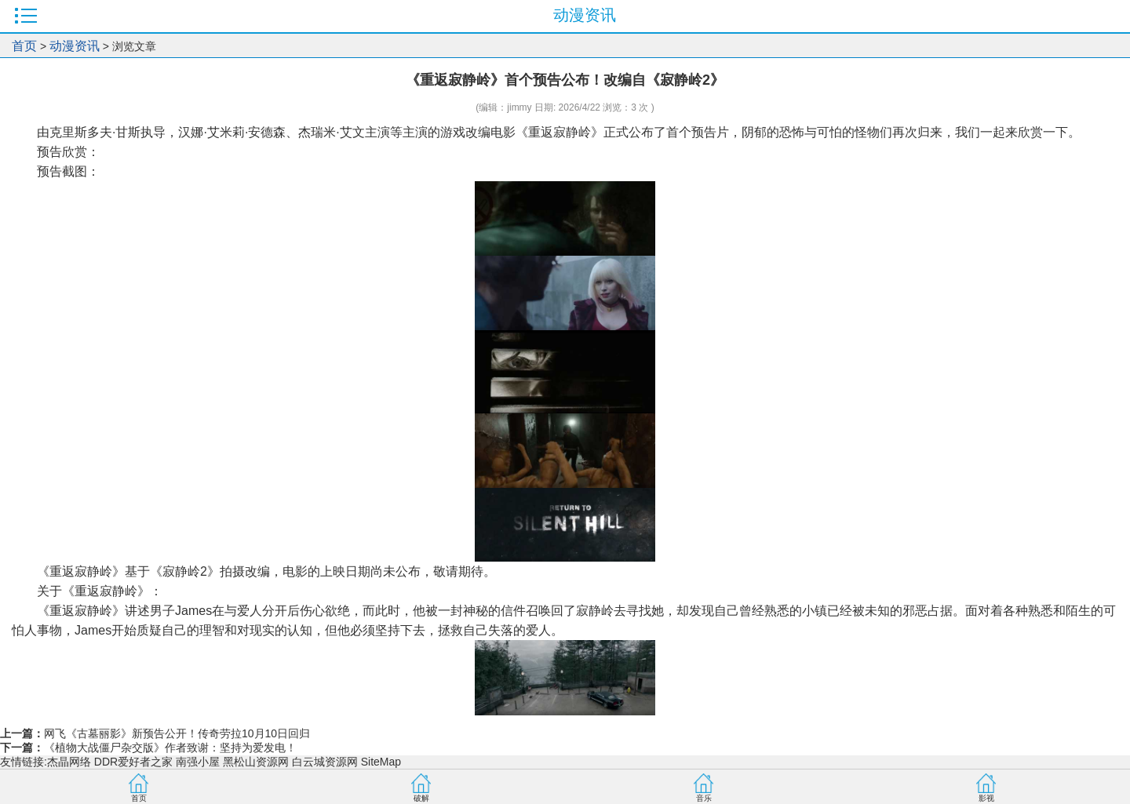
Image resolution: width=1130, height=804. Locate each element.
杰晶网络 (69, 761)
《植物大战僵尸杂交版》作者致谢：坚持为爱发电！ (170, 747)
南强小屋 (198, 761)
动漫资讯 (74, 46)
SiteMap (381, 761)
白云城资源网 (325, 761)
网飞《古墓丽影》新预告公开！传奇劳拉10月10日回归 (177, 733)
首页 (24, 46)
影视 (986, 798)
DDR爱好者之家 (133, 761)
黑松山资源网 (256, 761)
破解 (421, 798)
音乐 (704, 798)
